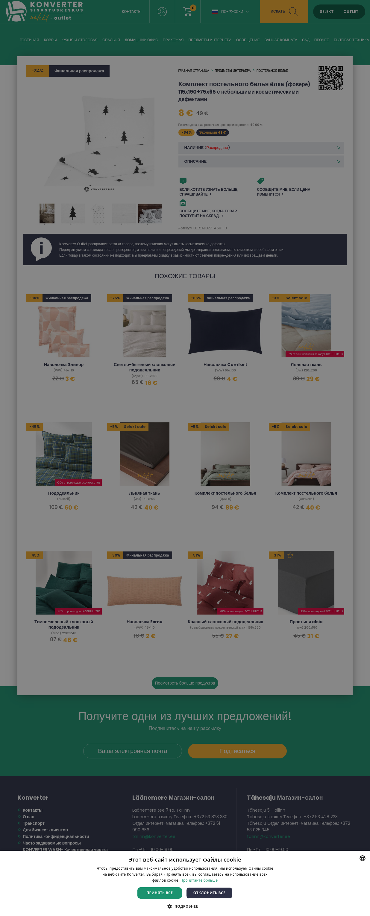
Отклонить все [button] (209, 892)
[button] (185, 906)
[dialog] (185, 458)
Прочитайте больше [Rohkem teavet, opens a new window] (199, 880)
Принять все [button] (159, 892)
